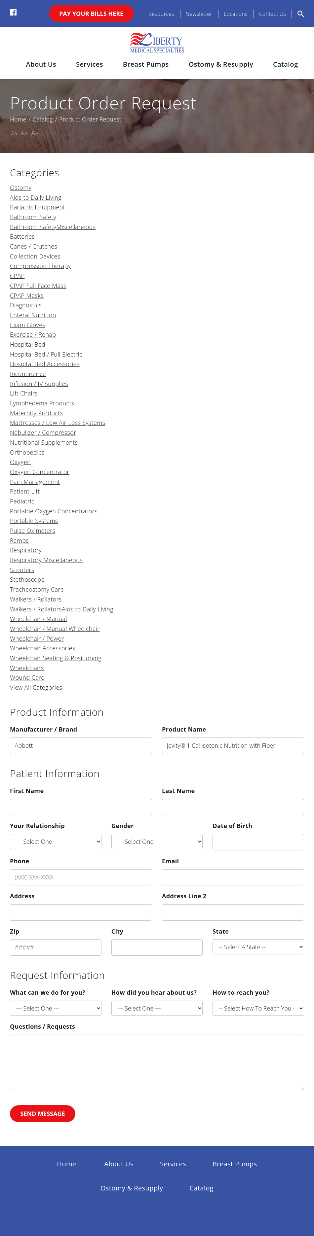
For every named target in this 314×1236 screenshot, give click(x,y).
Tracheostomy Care (37, 589)
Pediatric (22, 501)
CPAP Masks (27, 295)
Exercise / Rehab (33, 334)
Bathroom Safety (33, 217)
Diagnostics (26, 305)
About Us (41, 64)
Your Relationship (37, 826)
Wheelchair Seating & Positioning (55, 658)
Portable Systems (34, 521)
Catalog (285, 64)
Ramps (19, 540)
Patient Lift (25, 491)
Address (22, 896)
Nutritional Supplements (44, 442)
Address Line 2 (184, 896)
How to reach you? (241, 992)
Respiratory (26, 550)
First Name (27, 791)
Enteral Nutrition (33, 315)
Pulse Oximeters (32, 530)
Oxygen (20, 462)
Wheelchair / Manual (38, 619)
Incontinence (28, 374)
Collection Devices (35, 256)
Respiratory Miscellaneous (46, 560)
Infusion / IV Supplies (39, 384)
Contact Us (272, 13)
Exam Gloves (27, 325)
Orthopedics (27, 452)
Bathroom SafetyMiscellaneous (53, 227)
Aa (14, 133)
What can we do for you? (47, 992)
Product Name (184, 729)
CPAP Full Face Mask (38, 286)
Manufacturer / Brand (43, 729)
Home (18, 119)
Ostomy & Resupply (221, 64)
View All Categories (36, 687)
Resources (161, 13)
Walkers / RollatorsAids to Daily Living (61, 609)
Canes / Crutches (33, 246)
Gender (122, 826)
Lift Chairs (24, 393)
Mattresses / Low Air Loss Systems (57, 423)
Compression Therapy (40, 266)
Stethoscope (27, 579)
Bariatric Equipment (37, 207)
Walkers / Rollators (36, 599)
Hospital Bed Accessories (45, 364)
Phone (19, 861)
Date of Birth (232, 826)
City (117, 931)
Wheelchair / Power (37, 638)
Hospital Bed (27, 344)
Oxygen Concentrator (39, 472)
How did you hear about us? (154, 992)
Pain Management (35, 482)
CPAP (17, 276)
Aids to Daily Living (35, 197)
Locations (236, 13)
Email (170, 861)
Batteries (22, 236)
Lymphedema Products (42, 403)
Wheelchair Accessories (42, 648)
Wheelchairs (27, 668)
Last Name (178, 791)
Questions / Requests (42, 1026)
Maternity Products (36, 413)
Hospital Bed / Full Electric (46, 354)
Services (89, 64)
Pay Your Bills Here (91, 13)
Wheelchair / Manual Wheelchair (55, 629)
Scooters (22, 570)
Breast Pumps (146, 64)
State (221, 931)
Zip (14, 931)
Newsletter (199, 13)
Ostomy (20, 187)
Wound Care (27, 677)
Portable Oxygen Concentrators (54, 511)
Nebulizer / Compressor (43, 432)
